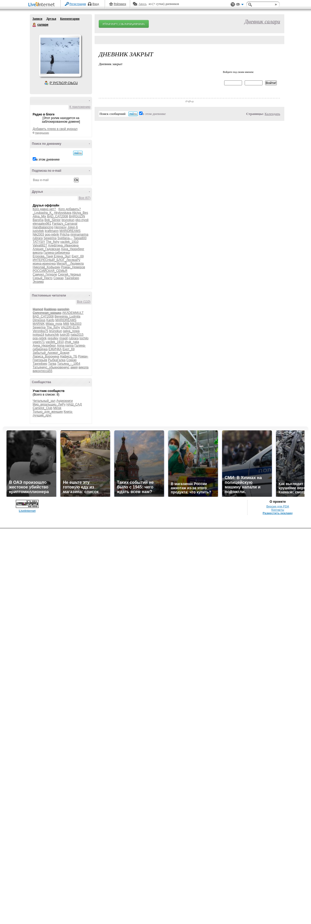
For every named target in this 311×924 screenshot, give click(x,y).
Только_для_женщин (48, 411)
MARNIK (39, 324)
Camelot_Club (42, 408)
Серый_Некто (43, 278)
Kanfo (50, 320)
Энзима (38, 282)
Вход (96, 4)
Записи (37, 18)
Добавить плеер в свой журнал (55, 129)
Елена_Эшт (62, 256)
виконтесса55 (42, 371)
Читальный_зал (44, 401)
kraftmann (52, 231)
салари (34, 25)
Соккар (58, 278)
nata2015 (76, 334)
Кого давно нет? (44, 209)
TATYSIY (39, 242)
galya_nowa (71, 331)
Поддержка (233, 4)
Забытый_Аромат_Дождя (51, 353)
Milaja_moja (54, 324)
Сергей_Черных (69, 274)
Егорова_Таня (43, 256)
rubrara (38, 238)
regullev (52, 338)
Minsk (57, 408)
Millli (66, 324)
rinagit (63, 338)
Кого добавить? (70, 209)
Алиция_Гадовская (46, 249)
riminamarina (79, 234)
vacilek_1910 (69, 242)
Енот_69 (78, 256)
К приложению (79, 107)
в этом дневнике (48, 159)
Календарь (272, 114)
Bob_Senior (52, 220)
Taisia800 (80, 238)
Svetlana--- (65, 238)
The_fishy (52, 242)
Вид (240, 5)
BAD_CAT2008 (57, 216)
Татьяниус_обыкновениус (51, 367)
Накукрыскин (42, 133)
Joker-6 (72, 227)
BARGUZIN (77, 216)
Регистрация (77, 4)
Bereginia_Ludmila (67, 316)
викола (38, 252)
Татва (52, 364)
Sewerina (50, 238)
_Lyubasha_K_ (43, 213)
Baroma (38, 220)
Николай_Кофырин (46, 267)
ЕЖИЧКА (55, 349)
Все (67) (84, 198)
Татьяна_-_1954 (68, 364)
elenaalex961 (42, 223)
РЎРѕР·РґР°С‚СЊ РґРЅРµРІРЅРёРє (124, 23)
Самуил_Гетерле (45, 274)
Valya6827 (40, 245)
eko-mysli (82, 220)
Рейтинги (120, 4)
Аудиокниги (64, 401)
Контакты (277, 509)
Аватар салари (59, 55)
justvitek (38, 231)
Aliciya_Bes (80, 213)
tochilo (84, 338)
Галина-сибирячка (57, 252)
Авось (142, 4)
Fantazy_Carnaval (64, 223)
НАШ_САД (74, 404)
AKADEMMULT (72, 313)
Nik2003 (38, 234)
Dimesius (39, 320)
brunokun (67, 220)
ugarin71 (39, 342)
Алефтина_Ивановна (63, 245)
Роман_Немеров (73, 267)
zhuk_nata (72, 342)
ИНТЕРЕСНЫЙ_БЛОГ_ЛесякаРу (56, 260)
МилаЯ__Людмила (70, 263)
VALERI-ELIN (70, 327)
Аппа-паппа (65, 345)
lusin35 (65, 334)
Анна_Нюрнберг (72, 249)
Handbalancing (43, 227)
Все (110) (83, 302)
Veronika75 (40, 331)
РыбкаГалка (56, 360)
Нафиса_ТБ (68, 356)
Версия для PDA (277, 506)
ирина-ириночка (44, 263)
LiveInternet (42, 5)
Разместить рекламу (278, 513)
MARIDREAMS (69, 231)
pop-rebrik (52, 234)
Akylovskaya (62, 213)
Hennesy (60, 227)
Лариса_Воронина (46, 356)
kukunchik (52, 334)
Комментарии (70, 18)
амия (74, 367)
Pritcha (64, 234)
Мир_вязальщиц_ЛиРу (49, 404)
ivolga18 (38, 334)
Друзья (51, 18)
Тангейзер (72, 278)
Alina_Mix (39, 216)
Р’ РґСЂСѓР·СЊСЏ (64, 83)
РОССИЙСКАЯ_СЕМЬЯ (50, 271)
